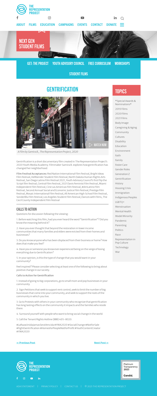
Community (122, 132)
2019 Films (121, 108)
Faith (118, 155)
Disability (120, 141)
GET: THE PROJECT (37, 63)
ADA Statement (25, 386)
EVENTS (82, 24)
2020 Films (121, 113)
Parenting (121, 225)
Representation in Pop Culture (125, 241)
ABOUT (20, 24)
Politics (119, 230)
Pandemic (121, 220)
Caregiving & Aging (126, 127)
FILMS (32, 24)
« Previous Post (25, 342)
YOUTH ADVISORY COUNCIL (68, 63)
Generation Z (122, 174)
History (119, 183)
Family (119, 160)
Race (118, 234)
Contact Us (71, 386)
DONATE (111, 24)
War (117, 251)
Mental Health (123, 211)
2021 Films (121, 118)
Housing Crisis (123, 188)
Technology (122, 247)
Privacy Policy (49, 386)
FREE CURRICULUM (99, 63)
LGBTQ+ (120, 202)
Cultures (120, 136)
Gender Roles (122, 169)
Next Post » (101, 342)
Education (121, 146)
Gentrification (123, 178)
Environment (122, 150)
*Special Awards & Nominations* (125, 102)
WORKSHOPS (122, 63)
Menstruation (123, 206)
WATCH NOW (100, 144)
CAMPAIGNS (66, 24)
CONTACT (97, 24)
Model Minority (123, 216)
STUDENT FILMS (78, 73)
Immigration (122, 192)
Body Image (122, 122)
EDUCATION (47, 24)
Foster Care (121, 164)
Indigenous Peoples (126, 197)
